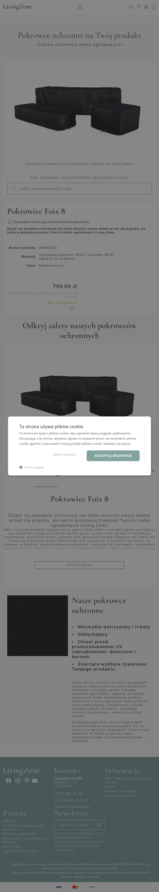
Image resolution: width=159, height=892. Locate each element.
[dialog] (79, 446)
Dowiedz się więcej (116, 443)
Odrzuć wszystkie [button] (64, 454)
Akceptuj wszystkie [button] (113, 455)
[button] (31, 467)
